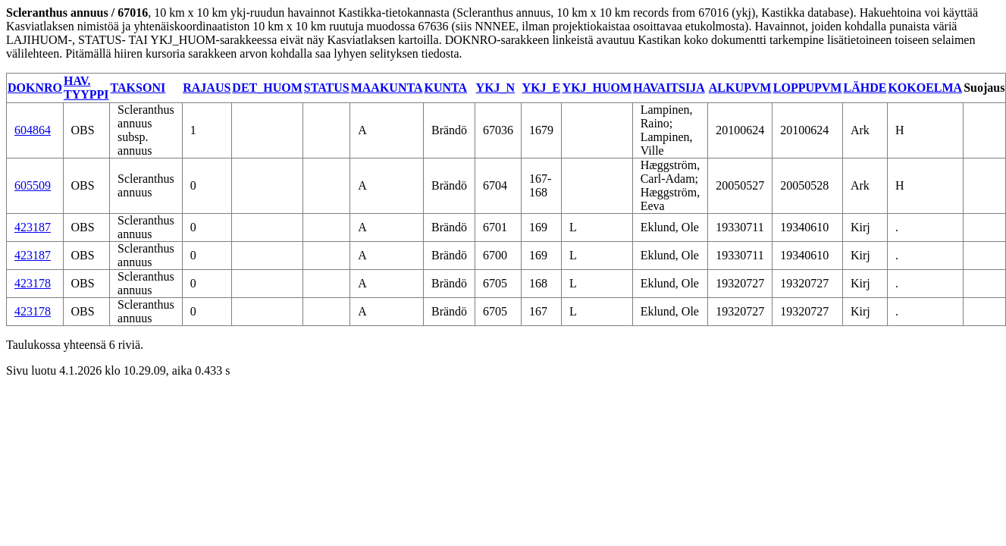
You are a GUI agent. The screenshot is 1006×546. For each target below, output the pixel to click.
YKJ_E (541, 87)
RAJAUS (206, 87)
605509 (32, 185)
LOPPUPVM (807, 87)
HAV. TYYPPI (86, 87)
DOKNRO (35, 87)
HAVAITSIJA (669, 87)
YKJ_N (496, 87)
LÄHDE (864, 87)
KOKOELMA (925, 87)
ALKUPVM (740, 87)
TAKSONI (138, 87)
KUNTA (445, 87)
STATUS (326, 87)
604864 (32, 130)
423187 (32, 227)
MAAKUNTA (387, 87)
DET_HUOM (267, 87)
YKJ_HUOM (597, 87)
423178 (32, 283)
